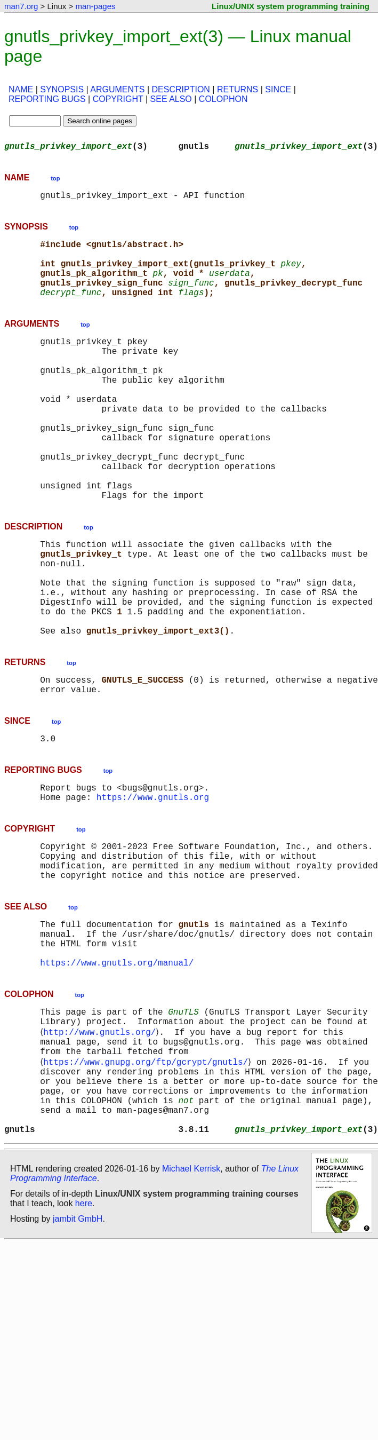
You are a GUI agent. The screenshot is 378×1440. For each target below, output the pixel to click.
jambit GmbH (77, 1349)
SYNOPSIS (62, 89)
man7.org (21, 6)
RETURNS (237, 89)
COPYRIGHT (118, 99)
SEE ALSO (171, 99)
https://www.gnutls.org (152, 882)
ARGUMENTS (117, 89)
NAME (21, 89)
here (83, 1333)
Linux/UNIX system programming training (290, 6)
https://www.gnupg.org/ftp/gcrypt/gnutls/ (147, 1177)
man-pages (95, 6)
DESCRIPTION (181, 89)
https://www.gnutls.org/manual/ (117, 1067)
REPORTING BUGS (47, 99)
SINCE (278, 89)
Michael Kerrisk (191, 1298)
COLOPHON (223, 99)
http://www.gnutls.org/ (101, 1142)
